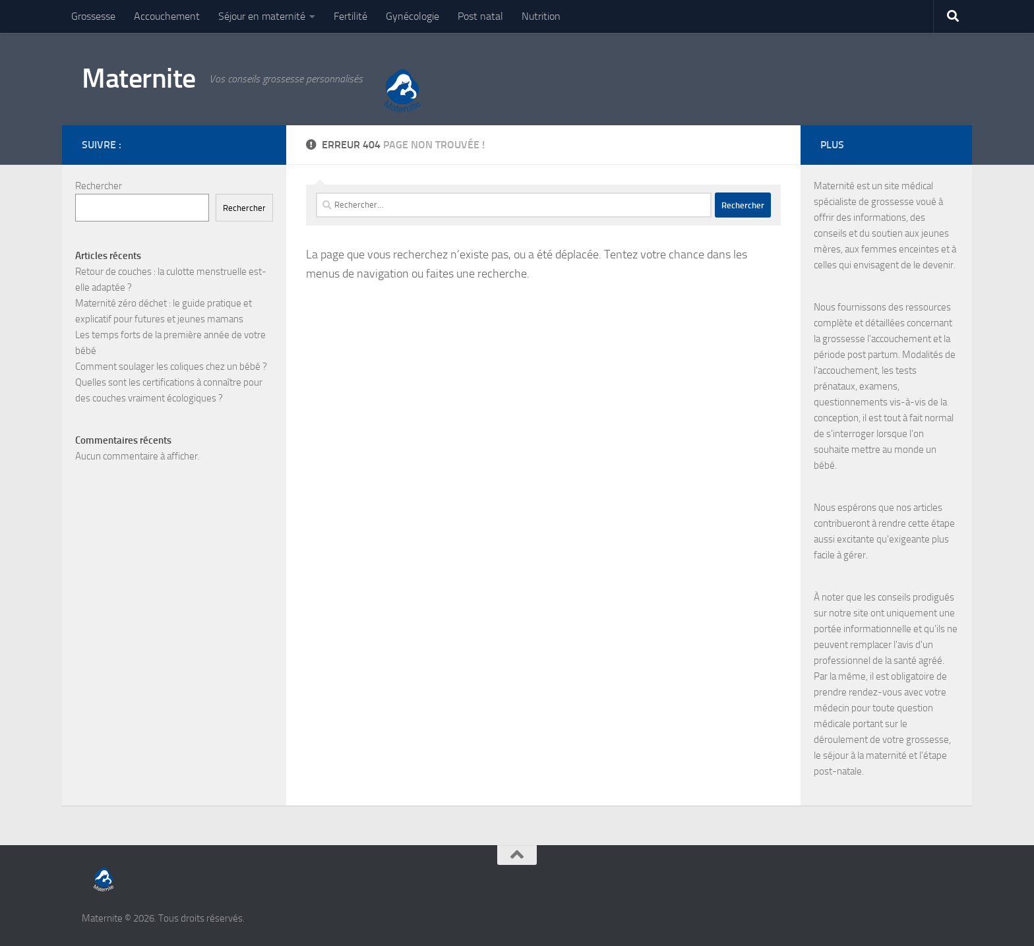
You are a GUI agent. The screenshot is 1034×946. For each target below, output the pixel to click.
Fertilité (350, 16)
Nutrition (541, 16)
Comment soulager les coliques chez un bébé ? (171, 366)
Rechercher (98, 186)
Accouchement (167, 16)
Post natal (480, 16)
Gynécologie (412, 16)
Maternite (139, 78)
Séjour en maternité (261, 16)
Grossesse (93, 16)
